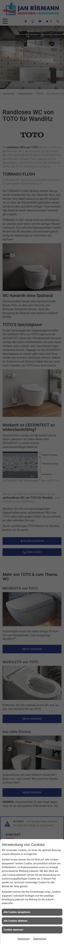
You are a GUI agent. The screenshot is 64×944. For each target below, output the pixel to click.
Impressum (24, 938)
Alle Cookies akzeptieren (17, 912)
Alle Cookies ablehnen (15, 920)
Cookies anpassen (13, 929)
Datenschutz (39, 938)
